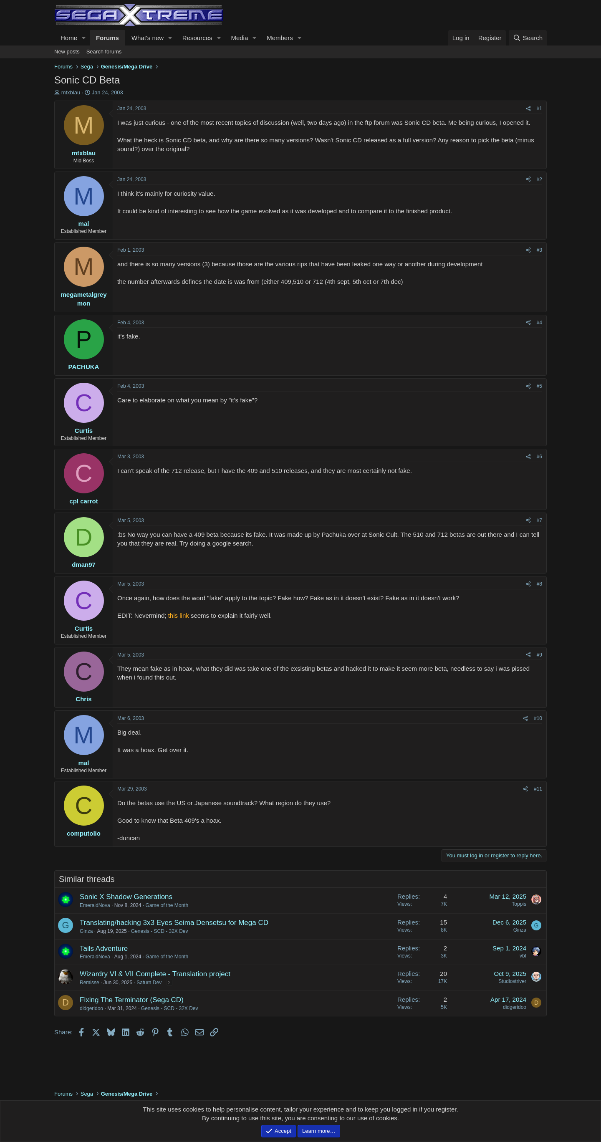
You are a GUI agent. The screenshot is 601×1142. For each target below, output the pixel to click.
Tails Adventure (104, 949)
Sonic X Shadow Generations (126, 897)
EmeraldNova (95, 905)
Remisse (89, 982)
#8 (539, 584)
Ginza (86, 931)
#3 (539, 250)
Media (239, 37)
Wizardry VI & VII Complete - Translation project (155, 974)
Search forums (104, 51)
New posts (67, 51)
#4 (539, 323)
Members (280, 37)
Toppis (519, 904)
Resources (197, 37)
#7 (539, 520)
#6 (539, 457)
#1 (539, 108)
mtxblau (71, 92)
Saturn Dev (149, 982)
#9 (539, 655)
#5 (539, 386)
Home (69, 37)
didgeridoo (91, 1008)
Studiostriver (512, 981)
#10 (538, 718)
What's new (147, 37)
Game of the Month (166, 905)
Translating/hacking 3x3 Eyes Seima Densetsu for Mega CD (174, 923)
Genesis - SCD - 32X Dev (159, 931)
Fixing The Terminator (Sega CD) (132, 1000)
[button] (84, 37)
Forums (107, 37)
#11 (538, 789)
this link (178, 615)
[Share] (528, 109)
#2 (539, 179)
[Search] (528, 37)
